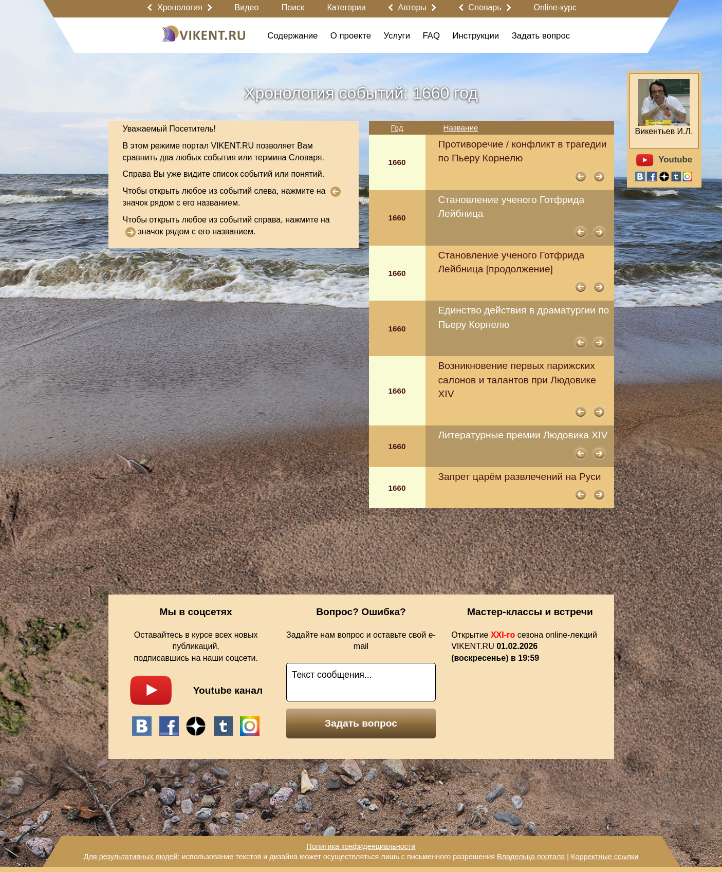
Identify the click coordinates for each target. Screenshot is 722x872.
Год (397, 127)
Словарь (484, 7)
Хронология (179, 7)
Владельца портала (531, 856)
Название (460, 127)
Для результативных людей (131, 856)
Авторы (412, 7)
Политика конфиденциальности (360, 846)
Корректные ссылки (604, 856)
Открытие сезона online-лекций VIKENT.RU (524, 646)
